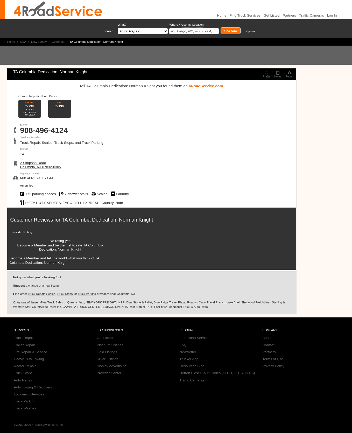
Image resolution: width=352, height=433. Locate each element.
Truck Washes (25, 408)
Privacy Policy (273, 366)
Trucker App (189, 359)
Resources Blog (192, 366)
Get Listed (272, 15)
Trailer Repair (24, 345)
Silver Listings (107, 359)
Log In (332, 15)
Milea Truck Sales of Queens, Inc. (61, 302)
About (267, 338)
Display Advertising (111, 366)
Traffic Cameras (311, 15)
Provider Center (109, 373)
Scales (47, 143)
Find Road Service (194, 338)
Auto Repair (23, 380)
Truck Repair (30, 143)
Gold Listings (107, 352)
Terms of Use (272, 359)
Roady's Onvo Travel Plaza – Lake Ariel (213, 302)
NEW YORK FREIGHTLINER (105, 302)
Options (251, 31)
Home (11, 41)
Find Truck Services (244, 15)
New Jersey (39, 41)
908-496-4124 (44, 130)
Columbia (58, 41)
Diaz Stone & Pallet (139, 302)
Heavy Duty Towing (29, 359)
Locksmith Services (29, 394)
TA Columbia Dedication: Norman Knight (107, 220)
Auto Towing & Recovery (33, 387)
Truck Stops (63, 143)
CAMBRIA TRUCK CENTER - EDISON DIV (91, 306)
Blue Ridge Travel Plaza (170, 302)
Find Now (230, 30)
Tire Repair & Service (30, 352)
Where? (186, 25)
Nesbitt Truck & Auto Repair (191, 306)
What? (122, 24)
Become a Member (32, 245)
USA (23, 41)
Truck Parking (92, 143)
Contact (268, 345)
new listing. (52, 285)
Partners (289, 15)
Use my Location (192, 24)
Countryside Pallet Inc (46, 306)
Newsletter (188, 352)
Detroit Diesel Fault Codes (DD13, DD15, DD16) (217, 373)
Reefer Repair (25, 366)
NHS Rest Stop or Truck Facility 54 (145, 306)
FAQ (183, 345)
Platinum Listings (110, 345)
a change (25, 285)
